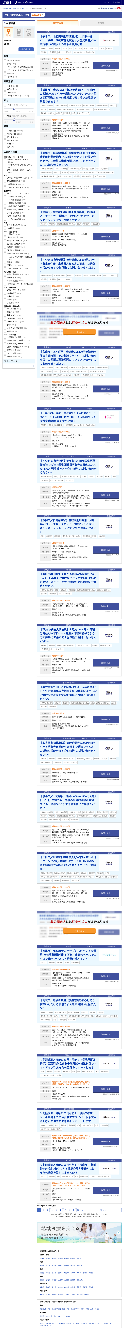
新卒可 (12, 300)
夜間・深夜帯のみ (16, 216)
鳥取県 (42, 1287)
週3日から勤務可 (16, 250)
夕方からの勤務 (16, 213)
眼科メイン (14, 315)
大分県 (66, 1294)
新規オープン (15, 265)
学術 (10, 144)
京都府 (54, 1280)
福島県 (79, 1258)
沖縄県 (86, 1294)
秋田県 (66, 1258)
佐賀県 (48, 1294)
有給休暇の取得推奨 (18, 254)
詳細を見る (106, 66)
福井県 (60, 1273)
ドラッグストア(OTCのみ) (20, 70)
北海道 (42, 1258)
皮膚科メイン (15, 318)
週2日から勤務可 (16, 247)
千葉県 (66, 1265)
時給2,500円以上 (16, 181)
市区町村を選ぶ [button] (26, 49)
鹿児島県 (80, 1294)
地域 (8, 33)
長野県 (72, 1273)
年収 (17, 105)
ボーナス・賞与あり (18, 187)
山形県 (72, 1258)
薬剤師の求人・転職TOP (10, 8)
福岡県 (42, 1294)
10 (78, 1210)
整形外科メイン (16, 322)
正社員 (12, 86)
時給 (17, 116)
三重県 (42, 1280)
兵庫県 (66, 1280)
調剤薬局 (13, 60)
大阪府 (60, 1280)
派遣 (11, 92)
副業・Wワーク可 (16, 290)
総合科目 (13, 312)
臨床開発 (12, 140)
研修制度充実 (15, 281)
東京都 (72, 1265)
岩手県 (54, 1258)
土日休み (13, 234)
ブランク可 (14, 353)
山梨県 (66, 1273)
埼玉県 (60, 1265)
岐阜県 (79, 1273)
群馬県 (54, 1265)
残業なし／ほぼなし (18, 193)
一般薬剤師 (15, 131)
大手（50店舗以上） (18, 268)
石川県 (54, 1273)
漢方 (11, 325)
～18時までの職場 (16, 203)
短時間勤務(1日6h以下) (18, 209)
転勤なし (13, 262)
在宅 (12, 331)
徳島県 (72, 1287)
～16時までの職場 (16, 197)
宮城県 (60, 1258)
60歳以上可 (14, 293)
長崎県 (54, 1294)
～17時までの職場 (16, 200)
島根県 (48, 1287)
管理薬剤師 (14, 134)
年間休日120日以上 (17, 241)
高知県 (91, 1287)
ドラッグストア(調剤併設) (20, 67)
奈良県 (72, 1280)
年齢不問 (13, 296)
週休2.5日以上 (15, 237)
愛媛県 (85, 1287)
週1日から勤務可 (16, 244)
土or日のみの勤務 (16, 219)
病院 (11, 64)
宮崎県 (72, 1294)
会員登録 (116, 2)
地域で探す (25, 8)
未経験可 (13, 303)
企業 (11, 73)
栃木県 (48, 1265)
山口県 (66, 1287)
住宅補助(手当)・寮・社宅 (20, 284)
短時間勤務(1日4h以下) (18, 206)
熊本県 (60, 1294)
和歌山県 (80, 1280)
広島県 (60, 1287)
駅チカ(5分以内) (16, 225)
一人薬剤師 (14, 309)
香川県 (79, 1287)
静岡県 (85, 1273)
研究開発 (12, 137)
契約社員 (12, 89)
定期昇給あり (15, 184)
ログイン (105, 2)
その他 (12, 77)
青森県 (48, 1258)
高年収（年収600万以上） (20, 178)
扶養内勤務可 (14, 357)
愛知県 (91, 1273)
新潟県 (42, 1273)
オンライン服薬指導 (17, 328)
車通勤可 (13, 228)
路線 (18, 33)
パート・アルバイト (18, 96)
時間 (29, 33)
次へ (103, 1210)
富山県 (48, 1273)
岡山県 (54, 1287)
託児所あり (14, 278)
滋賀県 (48, 1280)
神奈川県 (80, 1265)
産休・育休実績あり (18, 274)
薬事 (10, 147)
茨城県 (42, 1265)
